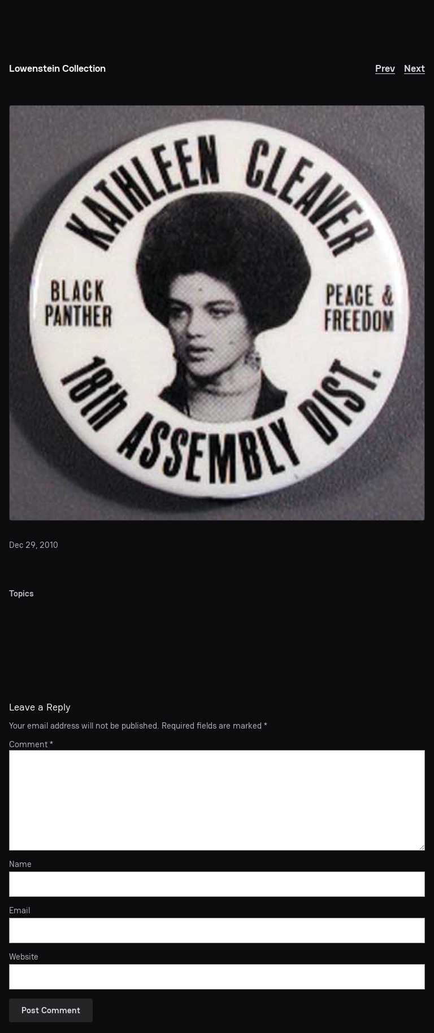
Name (20, 864)
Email (19, 910)
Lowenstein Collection (57, 68)
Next (414, 68)
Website (23, 957)
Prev (385, 68)
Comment (31, 744)
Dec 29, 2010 (33, 544)
